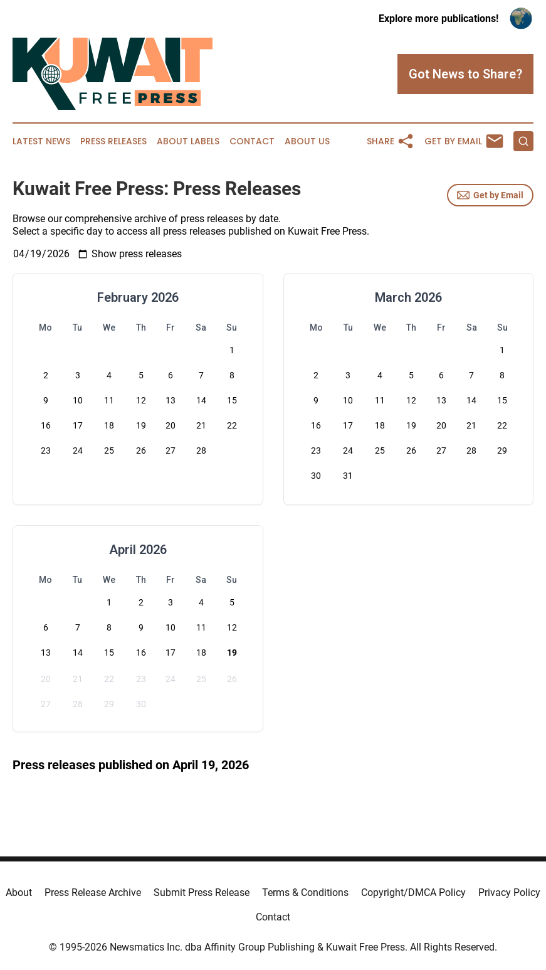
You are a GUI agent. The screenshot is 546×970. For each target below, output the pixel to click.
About (19, 892)
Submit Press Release (201, 892)
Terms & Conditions (305, 892)
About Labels (188, 141)
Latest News (41, 141)
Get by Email (490, 195)
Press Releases (113, 141)
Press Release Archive (93, 892)
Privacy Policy (509, 892)
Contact (252, 141)
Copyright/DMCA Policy (413, 892)
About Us (307, 141)
